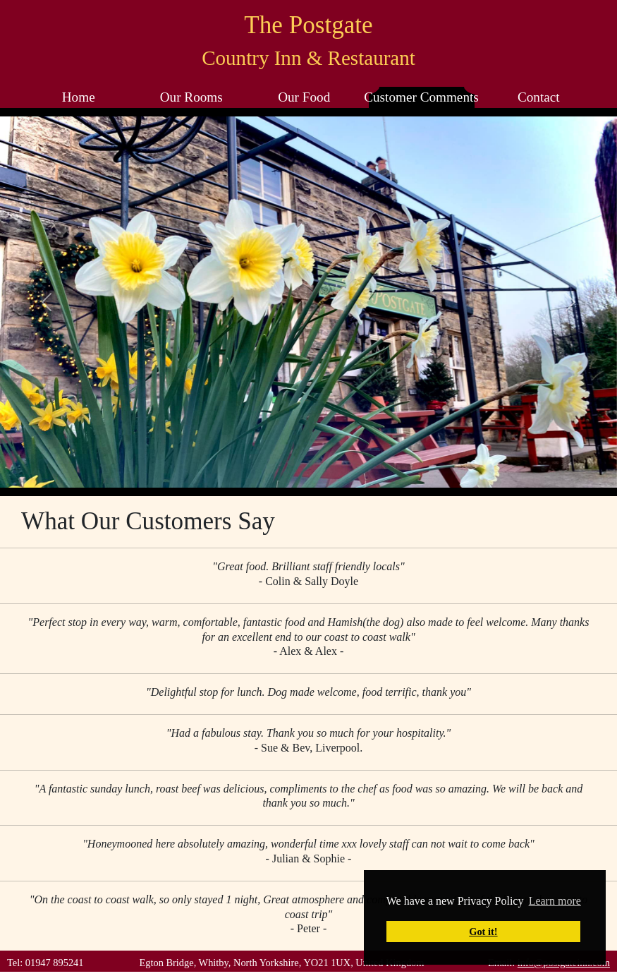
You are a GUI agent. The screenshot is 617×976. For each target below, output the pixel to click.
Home (78, 97)
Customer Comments (421, 97)
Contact (539, 97)
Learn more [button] (555, 901)
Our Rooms (191, 97)
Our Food (304, 97)
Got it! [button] (483, 931)
